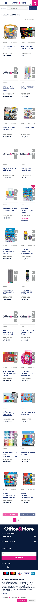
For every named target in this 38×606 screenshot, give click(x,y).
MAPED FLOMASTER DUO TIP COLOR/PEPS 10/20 (10, 454)
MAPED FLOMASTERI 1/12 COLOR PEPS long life (9, 496)
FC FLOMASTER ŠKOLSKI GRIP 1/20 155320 (9, 373)
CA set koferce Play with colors (10, 169)
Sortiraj (3, 8)
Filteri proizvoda (27, 515)
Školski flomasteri (5, 42)
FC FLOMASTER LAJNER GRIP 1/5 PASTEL (26, 292)
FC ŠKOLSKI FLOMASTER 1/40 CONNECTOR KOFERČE (9, 414)
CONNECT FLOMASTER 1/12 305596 (27, 210)
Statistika (14, 597)
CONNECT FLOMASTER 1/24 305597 (9, 251)
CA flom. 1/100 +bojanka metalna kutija (9, 88)
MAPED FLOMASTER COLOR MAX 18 (28, 413)
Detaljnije (4, 593)
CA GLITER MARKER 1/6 (27, 128)
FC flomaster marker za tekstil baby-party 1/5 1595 (10, 332)
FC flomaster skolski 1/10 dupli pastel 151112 (27, 332)
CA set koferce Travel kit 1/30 (26, 169)
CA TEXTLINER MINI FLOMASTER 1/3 (10, 210)
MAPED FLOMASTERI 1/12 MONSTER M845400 (27, 495)
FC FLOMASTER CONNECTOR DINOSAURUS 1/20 (27, 251)
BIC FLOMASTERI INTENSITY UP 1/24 (27, 47)
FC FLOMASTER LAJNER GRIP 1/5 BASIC (9, 292)
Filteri (33, 8)
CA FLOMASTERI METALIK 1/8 (9, 128)
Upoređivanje (10, 515)
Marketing (23, 597)
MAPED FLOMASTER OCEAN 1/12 (28, 453)
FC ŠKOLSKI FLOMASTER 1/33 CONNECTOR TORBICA (27, 374)
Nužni (6, 597)
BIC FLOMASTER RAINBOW (9, 47)
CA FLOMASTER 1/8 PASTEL (27, 88)
